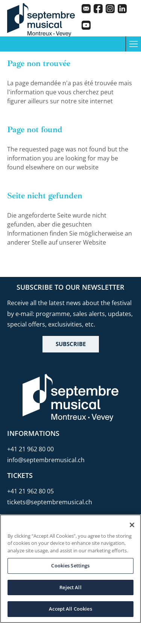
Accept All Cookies (70, 608)
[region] (70, 568)
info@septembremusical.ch (46, 460)
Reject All (70, 587)
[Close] (132, 525)
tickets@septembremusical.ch (49, 502)
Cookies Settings (70, 565)
